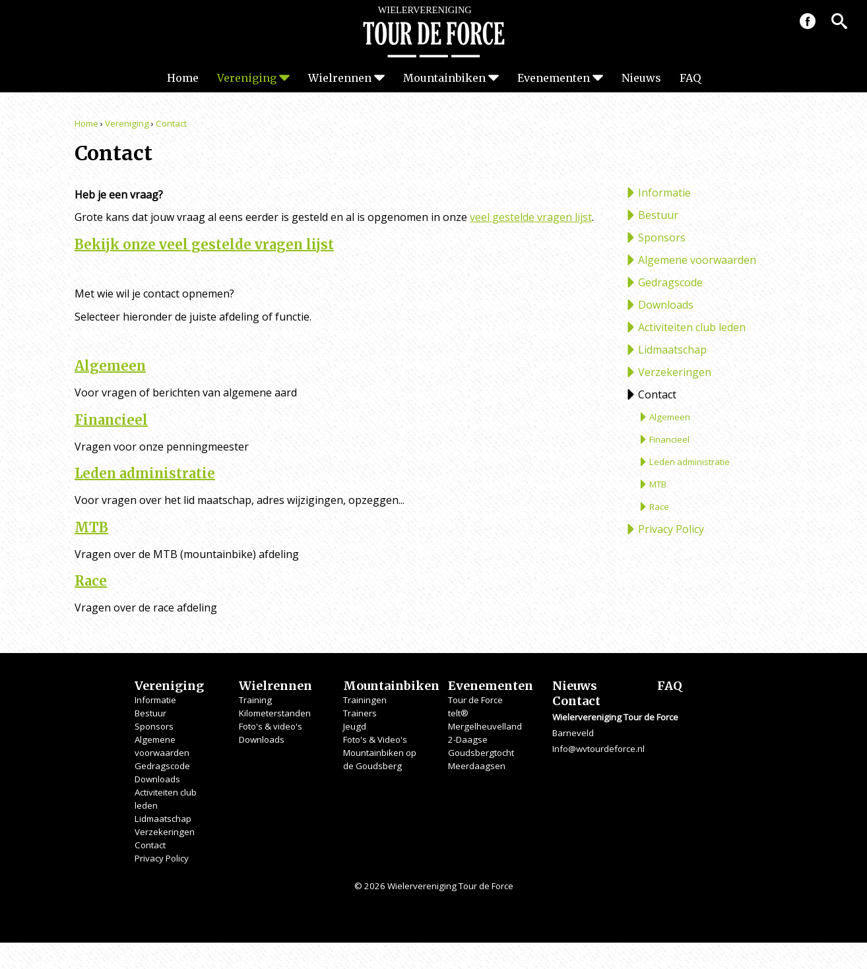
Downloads (665, 304)
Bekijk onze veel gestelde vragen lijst (204, 244)
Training (255, 700)
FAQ (690, 77)
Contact (171, 123)
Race (91, 581)
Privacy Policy (671, 529)
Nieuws (641, 77)
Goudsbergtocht (481, 753)
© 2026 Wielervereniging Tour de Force (433, 886)
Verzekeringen (674, 372)
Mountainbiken (444, 77)
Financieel (111, 420)
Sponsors (662, 237)
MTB (91, 527)
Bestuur (658, 215)
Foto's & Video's (375, 739)
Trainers (360, 713)
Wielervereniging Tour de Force (433, 31)
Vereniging (246, 77)
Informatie (664, 192)
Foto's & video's (270, 726)
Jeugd (354, 726)
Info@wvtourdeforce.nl (598, 749)
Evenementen (553, 77)
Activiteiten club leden (692, 327)
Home (183, 77)
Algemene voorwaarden (697, 260)
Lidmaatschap (672, 349)
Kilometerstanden (275, 713)
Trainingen (365, 700)
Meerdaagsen (476, 766)
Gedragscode (670, 282)
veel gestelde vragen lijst (531, 217)
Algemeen (110, 366)
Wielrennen (339, 77)
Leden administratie (145, 473)
